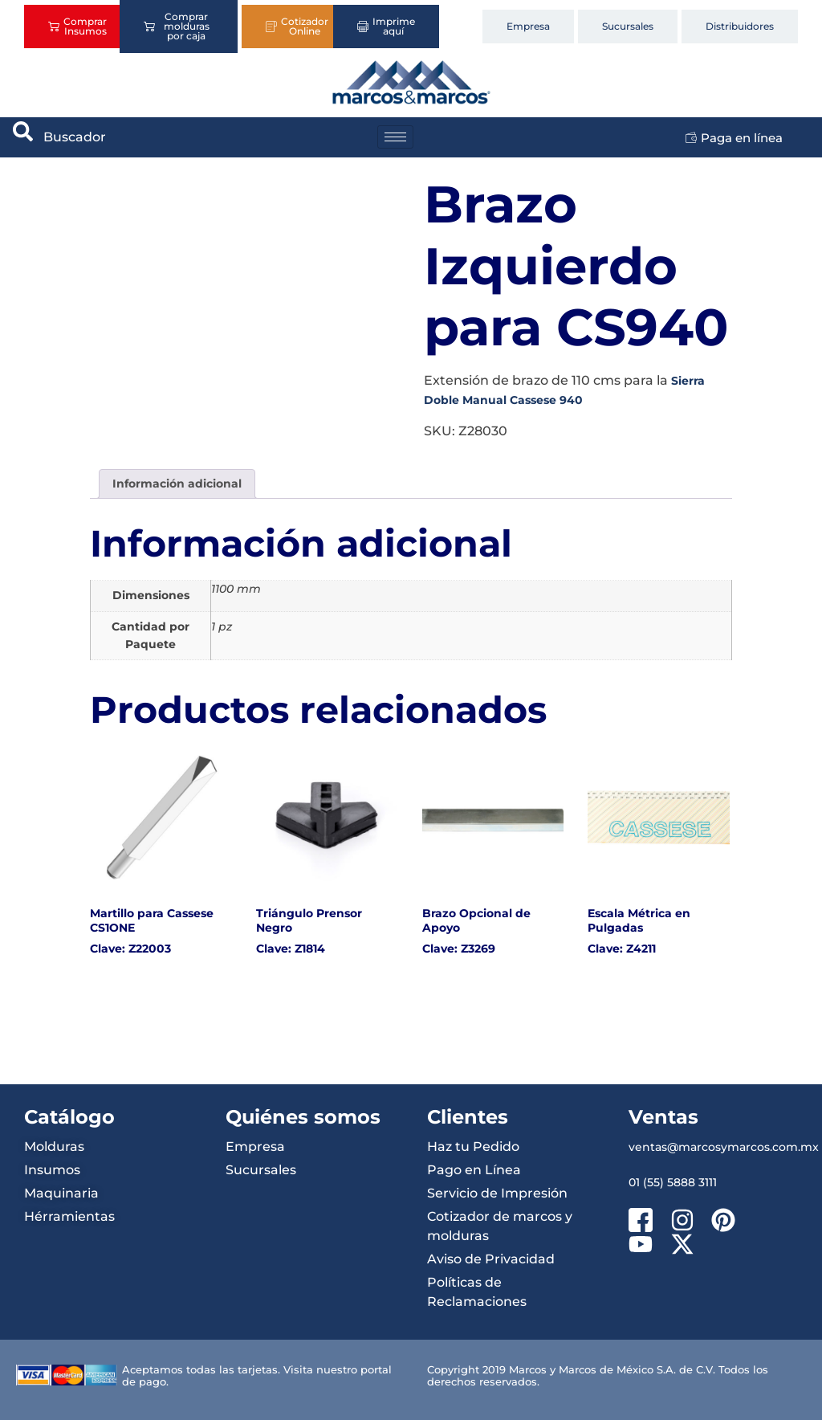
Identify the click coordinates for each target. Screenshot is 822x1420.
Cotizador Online (297, 26)
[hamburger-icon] (395, 137)
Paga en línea (734, 138)
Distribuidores (740, 26)
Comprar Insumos (77, 26)
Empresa (528, 26)
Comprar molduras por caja (177, 26)
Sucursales (627, 26)
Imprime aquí (386, 26)
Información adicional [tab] (177, 483)
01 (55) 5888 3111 (673, 1182)
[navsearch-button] (23, 137)
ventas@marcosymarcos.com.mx (724, 1147)
